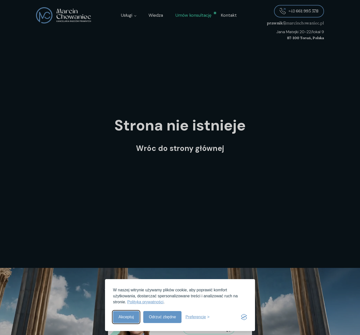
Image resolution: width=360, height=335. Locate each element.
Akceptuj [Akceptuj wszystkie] (126, 317)
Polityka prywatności (145, 302)
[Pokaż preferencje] (198, 317)
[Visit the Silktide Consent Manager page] (244, 317)
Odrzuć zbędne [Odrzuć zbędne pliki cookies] (162, 317)
